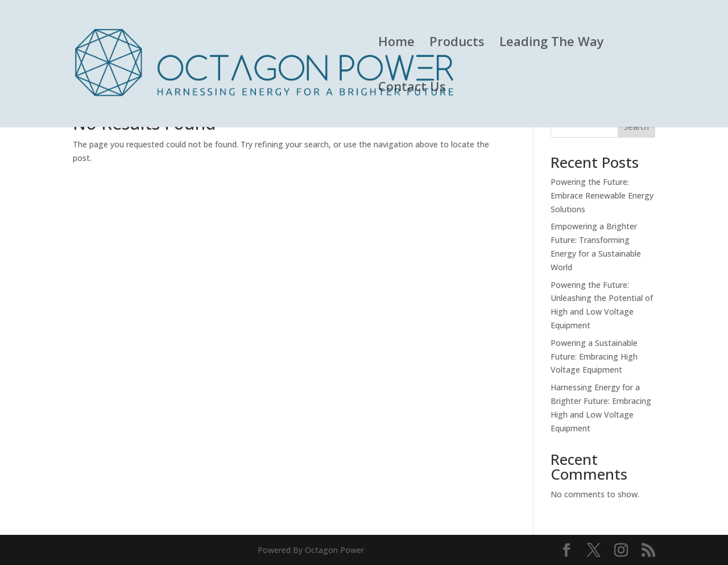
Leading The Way (551, 43)
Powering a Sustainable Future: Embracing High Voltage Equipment (594, 356)
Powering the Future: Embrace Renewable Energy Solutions (602, 195)
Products (457, 43)
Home (396, 43)
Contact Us (412, 88)
